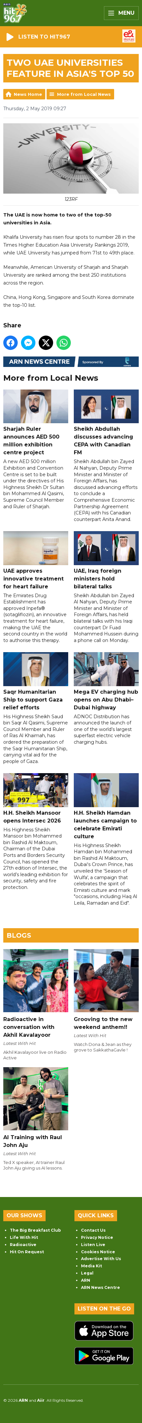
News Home (28, 94)
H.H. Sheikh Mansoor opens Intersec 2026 (35, 798)
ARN (85, 1280)
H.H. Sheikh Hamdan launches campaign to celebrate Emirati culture (106, 806)
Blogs (19, 935)
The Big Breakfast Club (35, 1230)
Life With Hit (24, 1237)
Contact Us (93, 1230)
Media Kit (91, 1265)
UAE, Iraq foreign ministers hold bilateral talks (106, 560)
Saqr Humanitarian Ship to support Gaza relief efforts (35, 681)
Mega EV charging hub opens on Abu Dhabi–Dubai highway (106, 681)
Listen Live (93, 1244)
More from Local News (84, 94)
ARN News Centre (100, 1287)
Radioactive (23, 1244)
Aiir (41, 1400)
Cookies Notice (98, 1251)
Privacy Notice (97, 1237)
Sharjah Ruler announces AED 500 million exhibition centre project (35, 423)
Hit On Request (27, 1251)
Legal (87, 1273)
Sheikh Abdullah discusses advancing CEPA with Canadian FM (106, 423)
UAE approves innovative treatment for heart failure (35, 560)
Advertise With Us (101, 1258)
